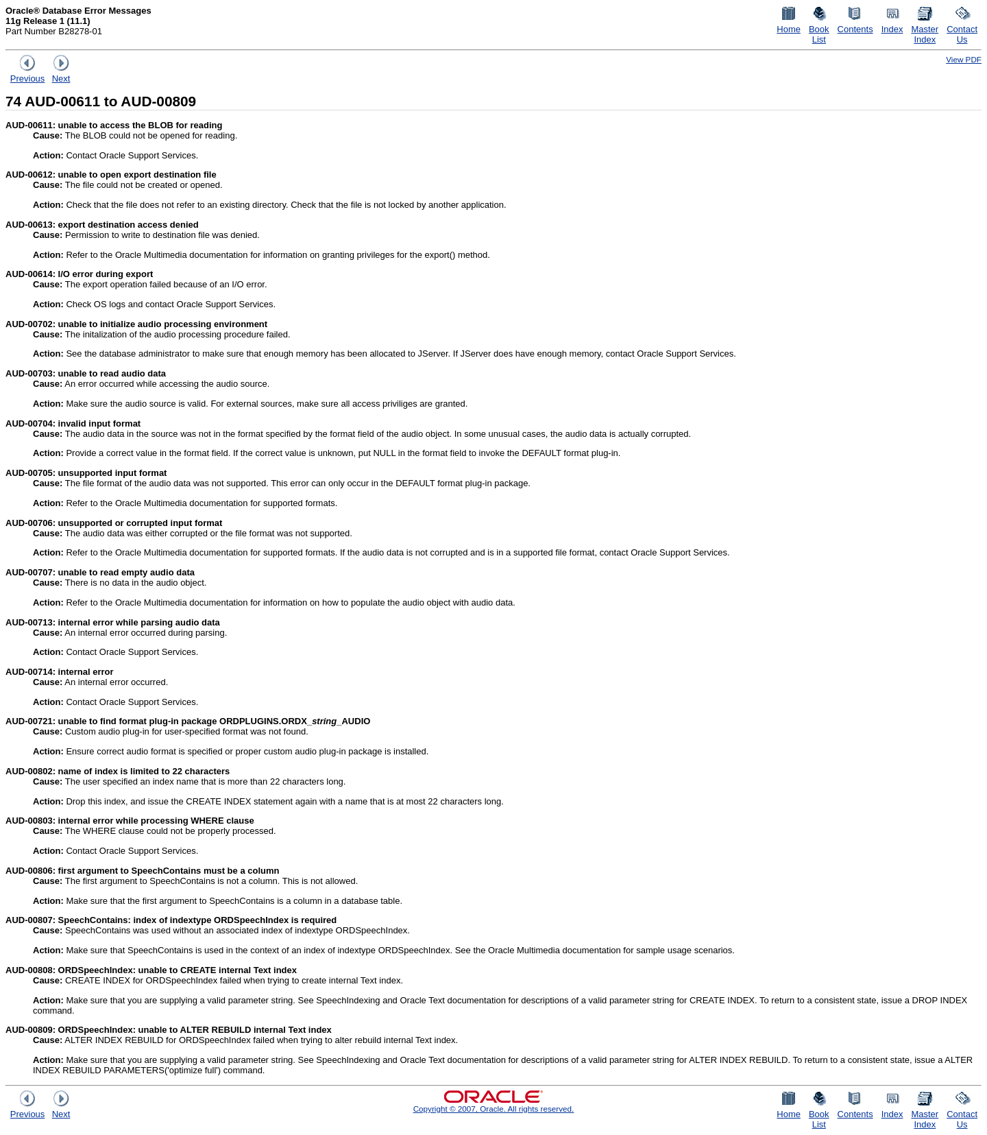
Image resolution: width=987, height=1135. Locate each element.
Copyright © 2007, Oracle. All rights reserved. (493, 1108)
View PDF (964, 59)
